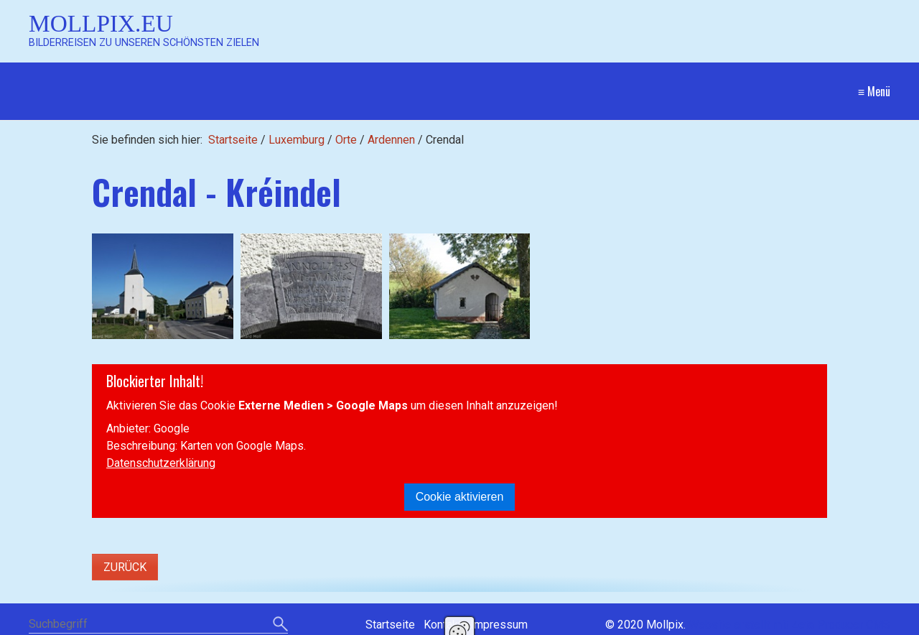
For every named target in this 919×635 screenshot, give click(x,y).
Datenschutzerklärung (160, 463)
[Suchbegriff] (158, 625)
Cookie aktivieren (460, 497)
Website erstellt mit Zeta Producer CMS (789, 624)
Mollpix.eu (101, 23)
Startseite (233, 140)
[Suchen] (280, 625)
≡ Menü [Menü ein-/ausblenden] (874, 91)
